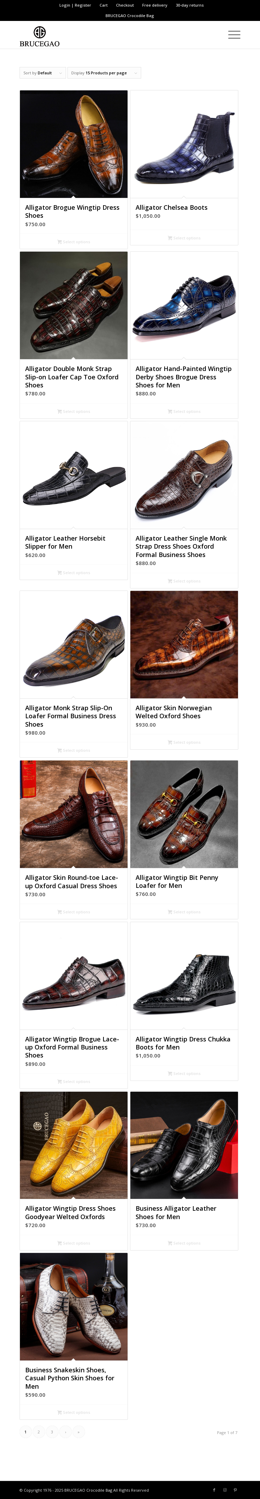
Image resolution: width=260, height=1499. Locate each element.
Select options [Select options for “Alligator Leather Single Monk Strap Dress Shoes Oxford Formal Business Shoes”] (184, 581)
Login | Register (75, 5)
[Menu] (230, 35)
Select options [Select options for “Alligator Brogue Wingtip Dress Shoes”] (73, 242)
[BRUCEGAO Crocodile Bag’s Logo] (108, 35)
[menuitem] (75, 5)
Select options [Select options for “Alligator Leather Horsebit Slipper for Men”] (73, 573)
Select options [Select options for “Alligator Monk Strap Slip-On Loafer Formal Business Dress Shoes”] (73, 751)
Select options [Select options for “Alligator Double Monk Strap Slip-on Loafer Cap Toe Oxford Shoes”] (73, 412)
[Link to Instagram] (224, 1490)
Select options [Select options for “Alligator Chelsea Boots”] (184, 238)
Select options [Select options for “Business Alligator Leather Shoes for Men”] (184, 1243)
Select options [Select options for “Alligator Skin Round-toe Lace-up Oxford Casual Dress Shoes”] (73, 912)
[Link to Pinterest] (235, 1490)
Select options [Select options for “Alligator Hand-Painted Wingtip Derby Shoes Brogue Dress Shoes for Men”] (184, 412)
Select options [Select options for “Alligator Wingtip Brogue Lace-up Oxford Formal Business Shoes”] (73, 1082)
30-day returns (190, 5)
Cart (104, 5)
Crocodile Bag (140, 15)
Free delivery (154, 5)
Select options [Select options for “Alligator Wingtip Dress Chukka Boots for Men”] (184, 1074)
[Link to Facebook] (214, 1490)
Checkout (125, 5)
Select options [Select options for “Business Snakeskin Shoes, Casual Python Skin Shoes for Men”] (73, 1413)
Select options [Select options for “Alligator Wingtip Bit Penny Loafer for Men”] (184, 912)
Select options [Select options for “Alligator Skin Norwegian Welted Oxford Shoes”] (184, 743)
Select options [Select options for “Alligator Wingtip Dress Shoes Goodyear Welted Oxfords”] (73, 1243)
